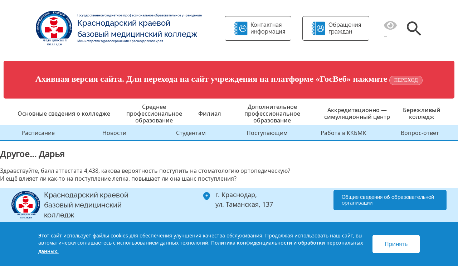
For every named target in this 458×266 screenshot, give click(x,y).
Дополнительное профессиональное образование (272, 113)
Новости (114, 133)
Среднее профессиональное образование (154, 113)
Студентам (191, 133)
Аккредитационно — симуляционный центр (357, 113)
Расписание (38, 133)
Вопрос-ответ (420, 133)
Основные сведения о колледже (64, 113)
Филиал (209, 113)
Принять (396, 244)
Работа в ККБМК (343, 133)
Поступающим (267, 133)
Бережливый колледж (421, 113)
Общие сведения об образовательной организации (388, 200)
